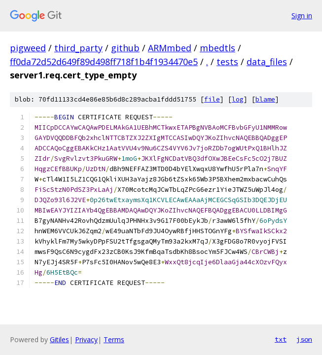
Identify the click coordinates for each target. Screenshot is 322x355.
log (238, 99)
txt (280, 339)
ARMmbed (169, 48)
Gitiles (59, 339)
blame (265, 99)
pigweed (28, 48)
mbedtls (217, 48)
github (125, 48)
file (212, 99)
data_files (267, 62)
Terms (114, 339)
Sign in (301, 15)
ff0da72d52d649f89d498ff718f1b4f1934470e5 (104, 62)
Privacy (86, 339)
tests (227, 62)
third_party (78, 48)
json (304, 339)
